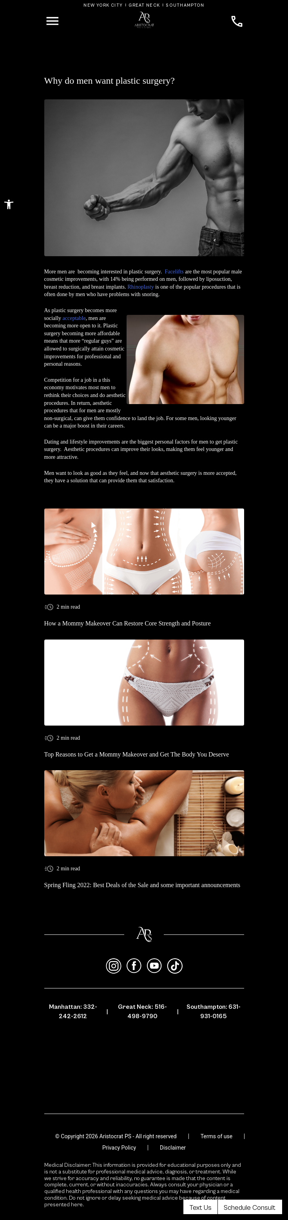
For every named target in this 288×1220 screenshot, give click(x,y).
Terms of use (217, 1136)
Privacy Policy (119, 1148)
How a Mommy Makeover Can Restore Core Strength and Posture (127, 623)
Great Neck (144, 5)
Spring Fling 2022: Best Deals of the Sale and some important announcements (142, 885)
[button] (9, 204)
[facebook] (134, 966)
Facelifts (174, 272)
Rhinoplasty (140, 287)
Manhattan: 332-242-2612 (73, 1011)
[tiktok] (175, 966)
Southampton (185, 5)
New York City (103, 5)
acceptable (74, 318)
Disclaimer (173, 1148)
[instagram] (113, 966)
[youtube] (154, 966)
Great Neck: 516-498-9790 (142, 1011)
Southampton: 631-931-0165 (214, 1011)
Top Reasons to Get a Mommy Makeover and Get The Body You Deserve (136, 754)
